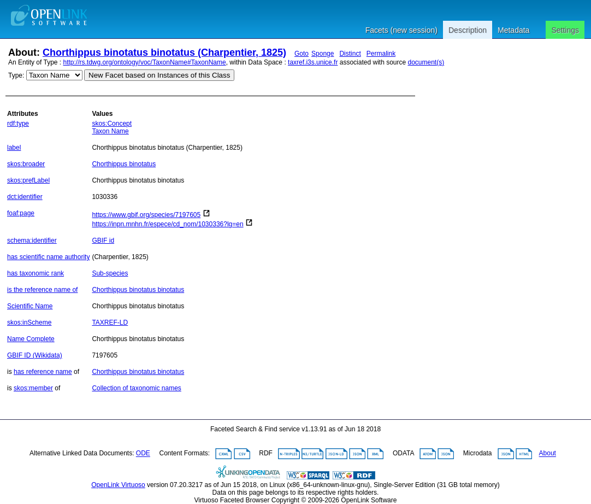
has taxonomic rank (35, 273)
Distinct (349, 53)
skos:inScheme (29, 322)
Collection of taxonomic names (136, 388)
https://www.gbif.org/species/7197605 (146, 215)
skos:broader (26, 164)
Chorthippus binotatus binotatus (138, 290)
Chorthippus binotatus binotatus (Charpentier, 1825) (164, 52)
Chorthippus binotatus (124, 164)
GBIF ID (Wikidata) (34, 355)
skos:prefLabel (28, 180)
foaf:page (20, 213)
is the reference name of (42, 290)
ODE (143, 454)
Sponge (322, 53)
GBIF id (103, 240)
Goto (301, 53)
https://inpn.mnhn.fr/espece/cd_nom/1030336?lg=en (167, 224)
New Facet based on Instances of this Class (159, 75)
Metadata (513, 30)
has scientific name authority (48, 257)
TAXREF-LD (110, 322)
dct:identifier (25, 197)
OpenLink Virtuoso (118, 485)
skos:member (33, 388)
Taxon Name (110, 131)
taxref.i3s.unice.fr (313, 62)
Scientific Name (29, 306)
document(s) (425, 62)
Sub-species (110, 273)
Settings (565, 30)
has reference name (43, 372)
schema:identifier (32, 240)
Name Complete (31, 339)
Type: (16, 75)
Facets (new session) (401, 30)
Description (467, 30)
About (547, 454)
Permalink (381, 53)
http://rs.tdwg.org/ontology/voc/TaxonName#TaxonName (144, 62)
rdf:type (18, 123)
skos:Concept (112, 123)
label (14, 147)
